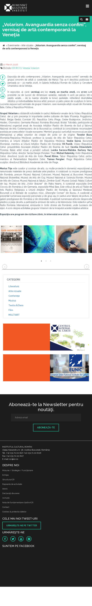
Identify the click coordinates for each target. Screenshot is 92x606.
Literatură (13, 286)
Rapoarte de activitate (12, 484)
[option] (11, 239)
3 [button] (50, 261)
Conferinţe (14, 296)
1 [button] (41, 261)
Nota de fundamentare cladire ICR (17, 502)
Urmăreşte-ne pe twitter (21, 525)
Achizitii (6, 498)
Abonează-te (46, 427)
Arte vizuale (14, 291)
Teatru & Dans (15, 305)
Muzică (12, 300)
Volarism (35, 68)
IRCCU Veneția (23, 68)
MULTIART (14, 315)
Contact (5, 507)
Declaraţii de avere (10, 493)
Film (10, 310)
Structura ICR (8, 479)
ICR (13, 68)
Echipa (5, 475)
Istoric (5, 489)
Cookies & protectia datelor (14, 512)
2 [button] (46, 261)
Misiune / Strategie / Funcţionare (17, 470)
